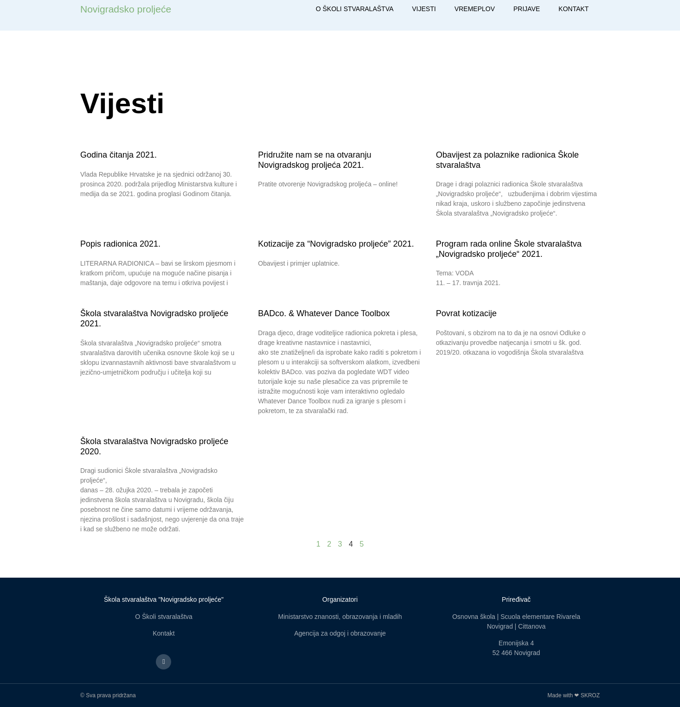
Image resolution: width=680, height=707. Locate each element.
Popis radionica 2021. (120, 243)
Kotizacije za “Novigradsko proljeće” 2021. (336, 243)
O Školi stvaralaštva (163, 616)
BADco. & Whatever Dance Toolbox (324, 313)
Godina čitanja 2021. (118, 154)
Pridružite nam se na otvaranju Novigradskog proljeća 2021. (314, 160)
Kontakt (163, 633)
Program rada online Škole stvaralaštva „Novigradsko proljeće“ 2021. (509, 249)
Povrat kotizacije (466, 313)
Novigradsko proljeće (125, 9)
